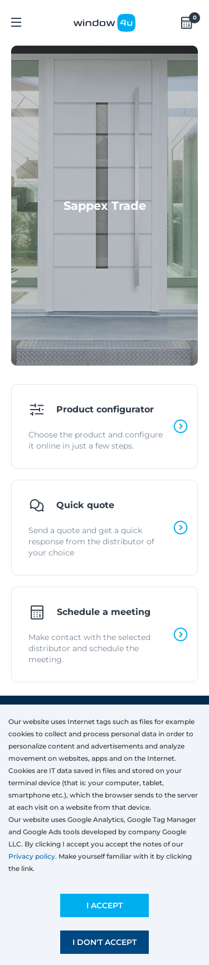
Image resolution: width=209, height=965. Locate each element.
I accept (104, 905)
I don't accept (104, 942)
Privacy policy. (32, 856)
